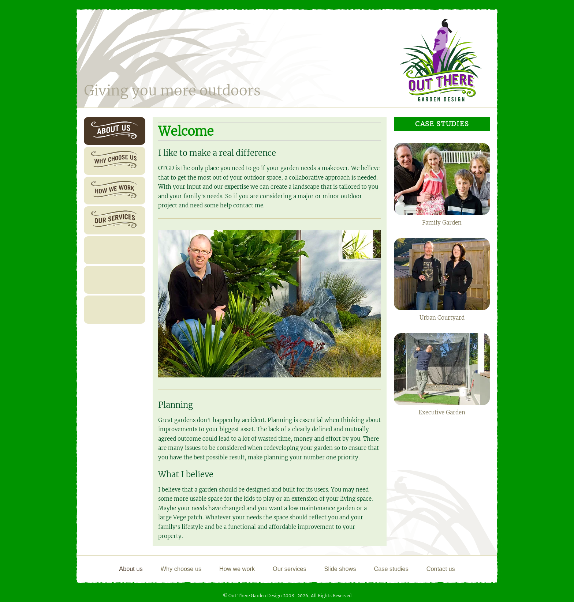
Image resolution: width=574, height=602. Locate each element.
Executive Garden (442, 374)
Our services (109, 220)
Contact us (107, 309)
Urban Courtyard (442, 279)
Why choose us (112, 161)
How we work (110, 190)
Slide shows (108, 250)
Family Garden (442, 184)
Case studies (109, 279)
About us (105, 131)
